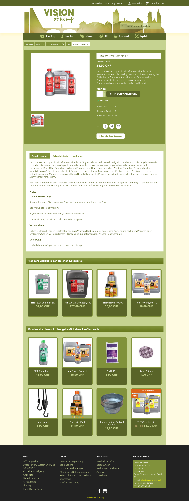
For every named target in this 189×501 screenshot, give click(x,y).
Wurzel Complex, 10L (77, 302)
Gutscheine (102, 475)
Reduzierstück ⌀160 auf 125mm (111, 423)
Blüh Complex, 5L (42, 302)
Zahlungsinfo (66, 464)
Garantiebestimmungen (72, 468)
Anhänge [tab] (78, 155)
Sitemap (27, 485)
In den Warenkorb (123, 94)
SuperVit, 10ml (77, 421)
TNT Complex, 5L (146, 421)
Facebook (99, 491)
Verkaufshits (29, 481)
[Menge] (99, 94)
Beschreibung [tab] (39, 155)
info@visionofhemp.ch (151, 479)
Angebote (28, 474)
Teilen (105, 126)
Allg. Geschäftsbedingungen (74, 471)
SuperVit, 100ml (112, 302)
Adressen (101, 471)
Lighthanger (43, 421)
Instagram (105, 491)
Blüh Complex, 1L (43, 370)
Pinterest (118, 126)
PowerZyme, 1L (146, 302)
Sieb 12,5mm (146, 370)
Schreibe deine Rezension (110, 136)
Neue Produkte (31, 478)
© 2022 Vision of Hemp (94, 497)
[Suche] (140, 26)
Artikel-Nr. (100, 61)
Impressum (65, 478)
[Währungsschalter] (119, 3)
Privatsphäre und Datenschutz (75, 475)
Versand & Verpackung (71, 461)
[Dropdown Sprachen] (97, 3)
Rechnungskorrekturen (108, 468)
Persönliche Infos (105, 461)
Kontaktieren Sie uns (33, 488)
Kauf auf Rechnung (69, 482)
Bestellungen (103, 464)
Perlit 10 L (112, 370)
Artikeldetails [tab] (60, 155)
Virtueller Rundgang (33, 471)
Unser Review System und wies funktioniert (39, 466)
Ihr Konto (102, 456)
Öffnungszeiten (31, 461)
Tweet (111, 126)
